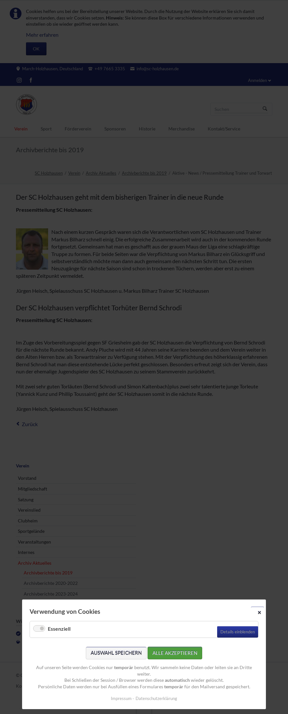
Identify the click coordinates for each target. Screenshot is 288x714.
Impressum (121, 698)
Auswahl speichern (116, 653)
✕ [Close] (259, 612)
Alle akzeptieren (174, 653)
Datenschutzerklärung (156, 698)
